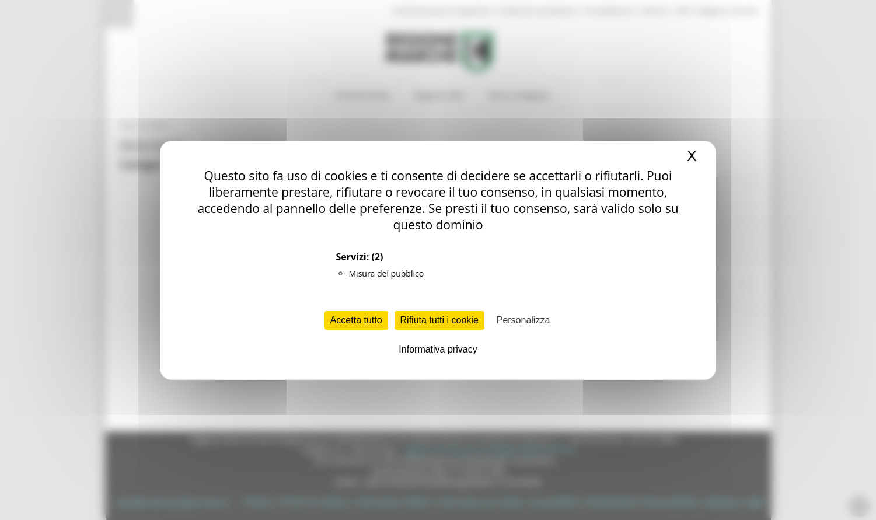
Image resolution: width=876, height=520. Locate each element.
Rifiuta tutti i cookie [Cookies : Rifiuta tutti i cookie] (439, 320)
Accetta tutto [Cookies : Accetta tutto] (356, 320)
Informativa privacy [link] (438, 349)
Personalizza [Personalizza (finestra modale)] (523, 320)
